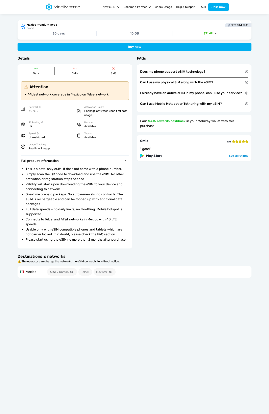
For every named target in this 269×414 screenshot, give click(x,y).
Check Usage (163, 7)
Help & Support (185, 7)
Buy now (134, 47)
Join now (218, 7)
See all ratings (238, 155)
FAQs (202, 7)
